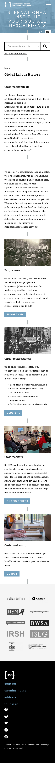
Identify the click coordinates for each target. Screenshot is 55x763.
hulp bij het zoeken (15, 53)
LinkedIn (6, 716)
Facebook (6, 709)
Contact (10, 684)
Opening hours (15, 690)
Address (10, 697)
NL (47, 31)
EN (41, 31)
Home (7, 68)
